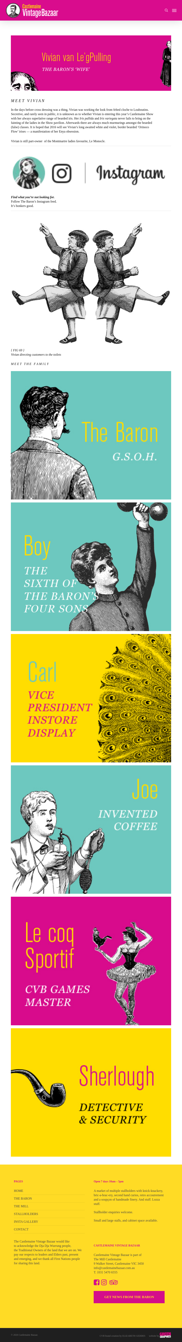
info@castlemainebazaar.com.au (114, 1268)
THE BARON (23, 1198)
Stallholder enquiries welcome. (113, 1212)
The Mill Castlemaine (107, 1259)
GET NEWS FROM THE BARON (129, 1297)
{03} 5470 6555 (107, 1272)
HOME (18, 1190)
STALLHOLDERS (26, 1214)
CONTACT (21, 1229)
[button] (174, 10)
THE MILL (21, 1206)
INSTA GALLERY (26, 1221)
